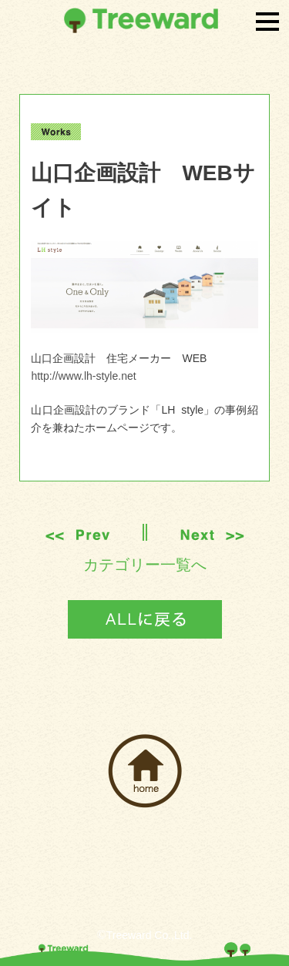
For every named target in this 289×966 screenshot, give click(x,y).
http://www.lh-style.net (83, 376)
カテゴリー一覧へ (145, 564)
